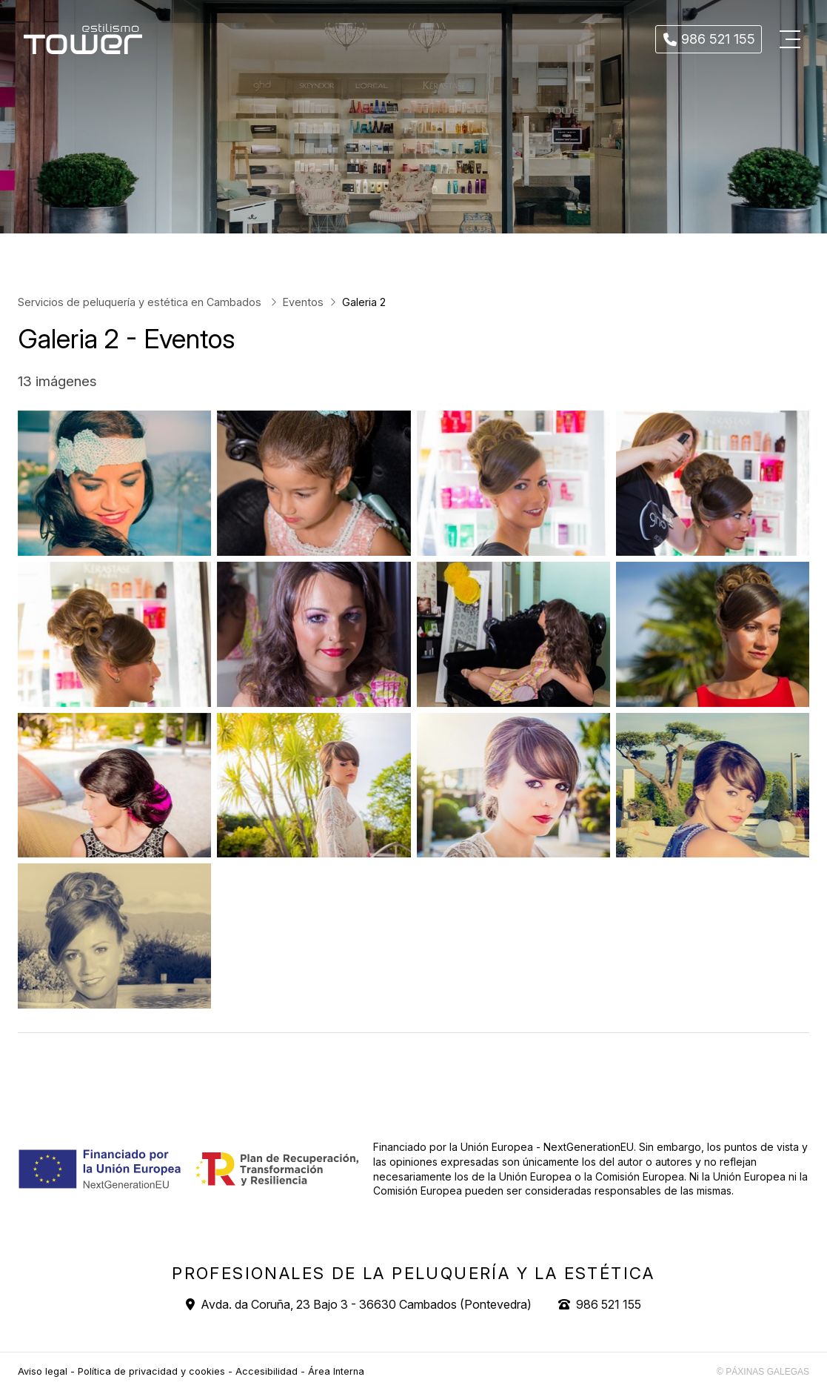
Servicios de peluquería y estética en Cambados (141, 302)
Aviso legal (42, 1371)
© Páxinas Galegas (763, 1372)
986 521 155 (608, 1304)
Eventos (303, 302)
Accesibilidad (266, 1371)
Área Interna (336, 1371)
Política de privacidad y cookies (151, 1371)
